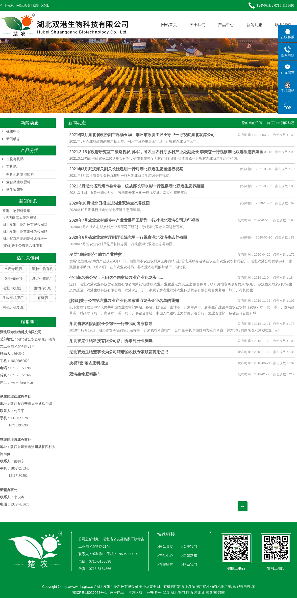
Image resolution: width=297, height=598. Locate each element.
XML (45, 5)
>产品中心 (165, 556)
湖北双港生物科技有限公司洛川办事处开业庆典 (110, 341)
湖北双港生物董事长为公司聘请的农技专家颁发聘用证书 (118, 352)
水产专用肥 (13, 269)
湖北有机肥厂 (13, 288)
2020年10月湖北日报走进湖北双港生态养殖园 (109, 203)
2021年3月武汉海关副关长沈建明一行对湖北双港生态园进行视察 (126, 169)
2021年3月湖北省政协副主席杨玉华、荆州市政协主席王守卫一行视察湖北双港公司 (142, 135)
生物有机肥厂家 (219, 587)
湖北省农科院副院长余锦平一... (26, 238)
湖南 (213, 593)
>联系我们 (188, 565)
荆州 (158, 593)
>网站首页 (165, 547)
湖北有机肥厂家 (168, 587)
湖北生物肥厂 (42, 278)
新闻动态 (254, 25)
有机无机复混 (13, 307)
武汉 (166, 593)
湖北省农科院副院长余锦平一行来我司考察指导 (110, 324)
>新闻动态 (188, 556)
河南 (221, 593)
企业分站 (7, 5)
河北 (197, 593)
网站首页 (169, 25)
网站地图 (23, 5)
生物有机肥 (15, 159)
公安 (150, 593)
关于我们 (197, 25)
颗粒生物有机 (42, 269)
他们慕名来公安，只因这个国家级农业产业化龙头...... (116, 277)
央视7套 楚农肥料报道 (19, 218)
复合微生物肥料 (18, 182)
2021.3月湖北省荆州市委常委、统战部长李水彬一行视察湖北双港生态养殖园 (136, 186)
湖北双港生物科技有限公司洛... (26, 225)
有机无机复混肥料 (20, 174)
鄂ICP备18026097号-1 (89, 593)
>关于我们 (188, 547)
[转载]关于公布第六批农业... (23, 245)
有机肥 (11, 167)
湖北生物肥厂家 (194, 587)
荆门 (181, 593)
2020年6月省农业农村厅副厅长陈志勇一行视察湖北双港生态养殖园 (128, 237)
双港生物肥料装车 (16, 211)
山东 (205, 593)
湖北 (174, 593)
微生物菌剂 (15, 190)
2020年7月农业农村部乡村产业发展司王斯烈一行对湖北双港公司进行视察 (134, 220)
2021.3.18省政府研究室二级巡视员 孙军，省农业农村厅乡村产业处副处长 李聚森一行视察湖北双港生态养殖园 (166, 152)
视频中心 (13, 131)
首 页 (271, 123)
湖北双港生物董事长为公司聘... (26, 232)
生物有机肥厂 (13, 298)
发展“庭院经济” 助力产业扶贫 (95, 254)
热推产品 (117, 593)
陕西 (189, 593)
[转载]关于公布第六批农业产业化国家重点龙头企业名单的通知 (124, 301)
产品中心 (226, 25)
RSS (36, 5)
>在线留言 (165, 565)
